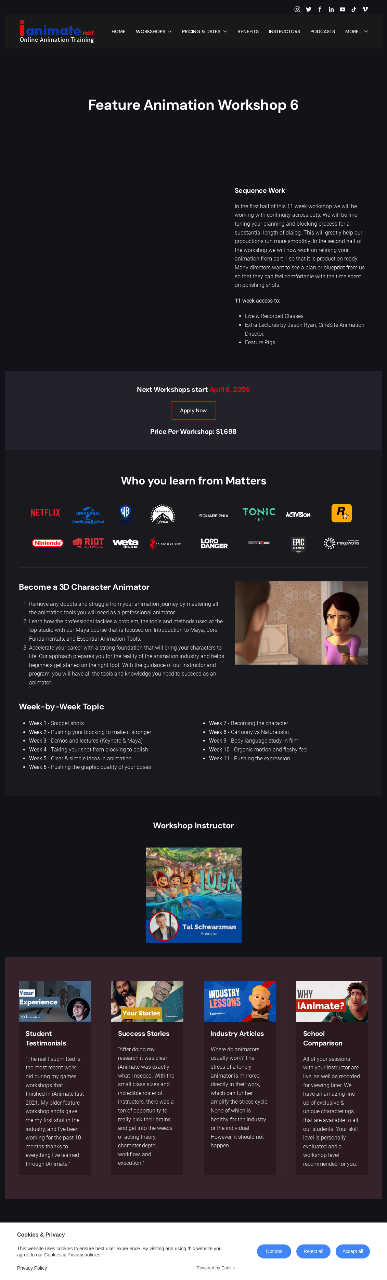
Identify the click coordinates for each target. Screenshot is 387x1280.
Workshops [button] (154, 31)
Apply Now (193, 410)
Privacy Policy (32, 1268)
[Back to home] (56, 31)
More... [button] (357, 31)
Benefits (248, 31)
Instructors (284, 31)
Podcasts (322, 31)
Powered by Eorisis (216, 1267)
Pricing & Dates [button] (204, 31)
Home (119, 31)
